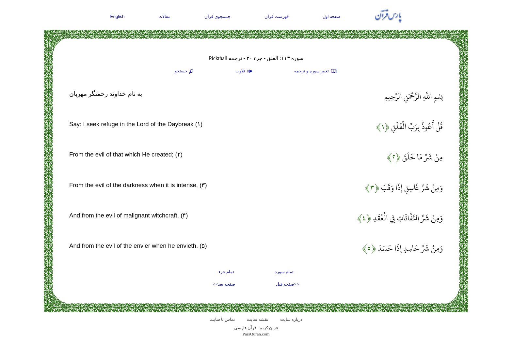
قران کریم (269, 327)
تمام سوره (284, 271)
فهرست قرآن (276, 16)
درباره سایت (291, 319)
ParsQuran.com (256, 334)
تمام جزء (226, 271)
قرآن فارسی (245, 327)
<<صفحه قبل (287, 284)
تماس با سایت (222, 319)
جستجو (185, 71)
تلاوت (244, 71)
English (117, 16)
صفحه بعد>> (224, 284)
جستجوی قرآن (217, 16)
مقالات (164, 16)
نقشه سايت (257, 319)
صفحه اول (332, 16)
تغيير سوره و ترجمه (315, 71)
